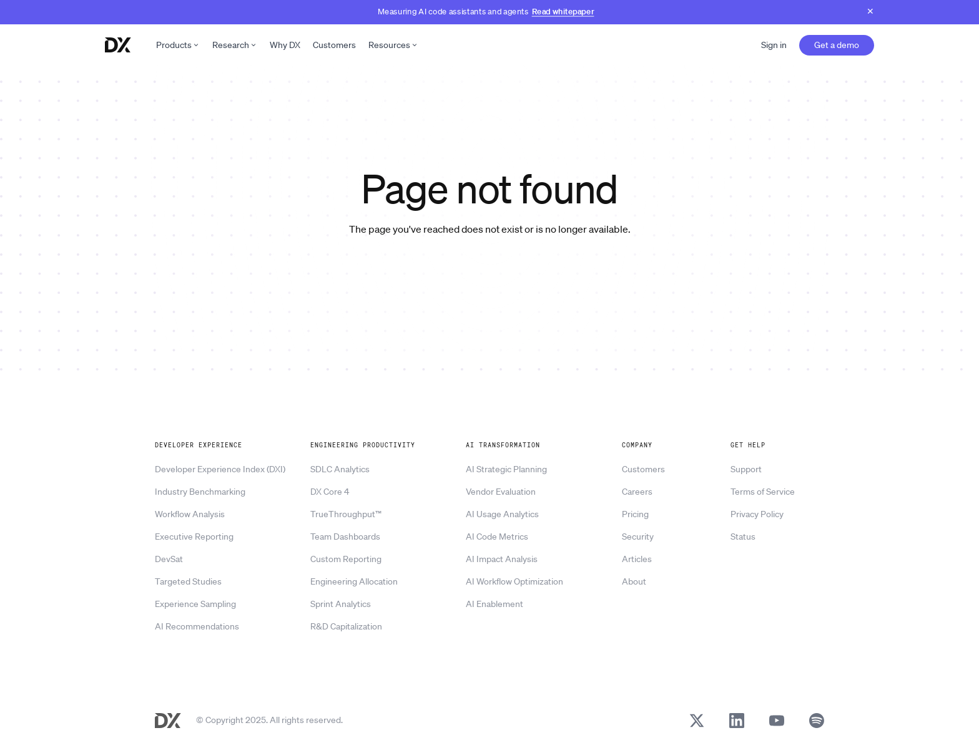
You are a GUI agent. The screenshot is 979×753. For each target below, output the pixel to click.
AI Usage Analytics (502, 514)
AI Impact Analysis (502, 559)
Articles (637, 559)
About (634, 581)
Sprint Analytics (340, 604)
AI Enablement (494, 604)
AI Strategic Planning (506, 469)
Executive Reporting (194, 536)
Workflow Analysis (190, 514)
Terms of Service (763, 491)
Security (638, 536)
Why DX (285, 45)
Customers (334, 45)
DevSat (169, 559)
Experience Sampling (195, 604)
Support (746, 469)
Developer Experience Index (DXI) (220, 469)
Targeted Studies (188, 581)
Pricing (635, 514)
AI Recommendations (197, 626)
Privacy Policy (757, 514)
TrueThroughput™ (345, 514)
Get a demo (836, 45)
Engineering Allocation (354, 581)
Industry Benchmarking (200, 491)
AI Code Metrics (497, 536)
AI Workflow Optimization (514, 581)
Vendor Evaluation (501, 491)
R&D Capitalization (346, 626)
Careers (637, 491)
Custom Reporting (345, 559)
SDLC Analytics (340, 469)
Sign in (774, 45)
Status (743, 536)
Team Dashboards (345, 536)
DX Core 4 (329, 491)
